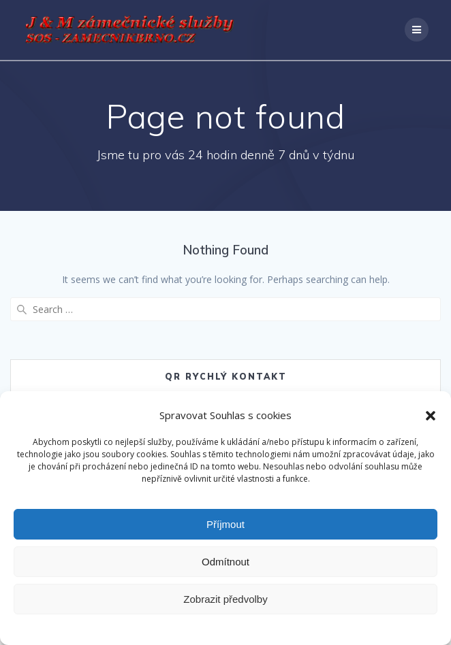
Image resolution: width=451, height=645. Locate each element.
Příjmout (225, 524)
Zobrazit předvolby (225, 599)
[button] (430, 416)
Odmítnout (225, 561)
